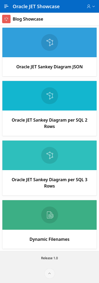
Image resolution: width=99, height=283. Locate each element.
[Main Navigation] (6, 6)
